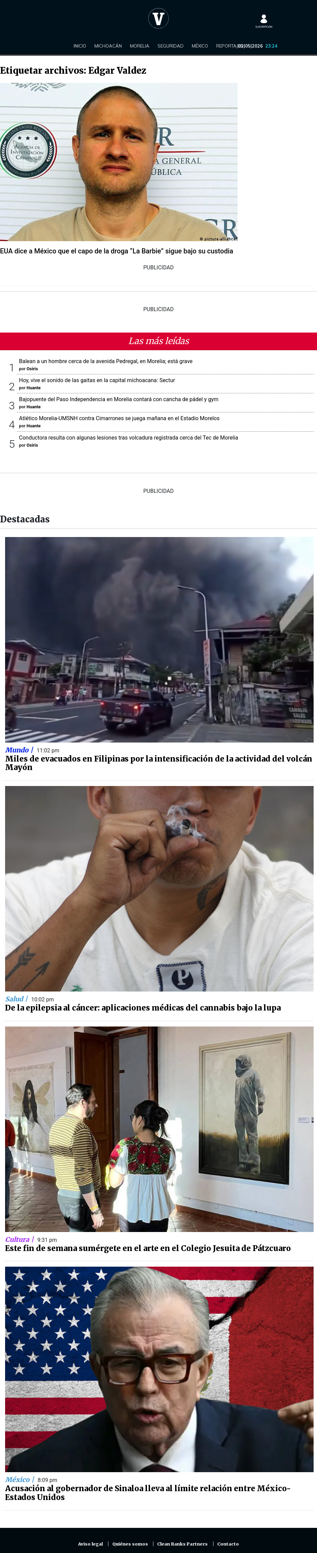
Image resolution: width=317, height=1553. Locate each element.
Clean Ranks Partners (182, 1544)
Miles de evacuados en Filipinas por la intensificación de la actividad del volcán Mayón (158, 763)
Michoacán (108, 46)
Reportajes (229, 46)
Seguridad (170, 46)
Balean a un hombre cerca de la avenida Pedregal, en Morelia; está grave (105, 361)
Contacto (228, 1544)
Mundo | (20, 750)
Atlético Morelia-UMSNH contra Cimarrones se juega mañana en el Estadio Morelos (119, 418)
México (200, 46)
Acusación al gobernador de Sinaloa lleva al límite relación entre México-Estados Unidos (148, 1493)
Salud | (17, 999)
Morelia (139, 46)
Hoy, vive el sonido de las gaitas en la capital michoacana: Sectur (97, 380)
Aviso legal (90, 1544)
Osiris (32, 368)
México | (20, 1480)
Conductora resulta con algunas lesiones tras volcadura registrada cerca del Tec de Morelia (128, 437)
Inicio (80, 46)
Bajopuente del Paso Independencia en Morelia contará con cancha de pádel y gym (119, 399)
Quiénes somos (130, 1544)
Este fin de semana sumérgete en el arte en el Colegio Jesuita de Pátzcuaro (148, 1248)
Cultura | (20, 1239)
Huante (33, 387)
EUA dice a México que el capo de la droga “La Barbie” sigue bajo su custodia (116, 251)
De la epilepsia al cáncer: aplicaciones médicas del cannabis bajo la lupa (143, 1008)
